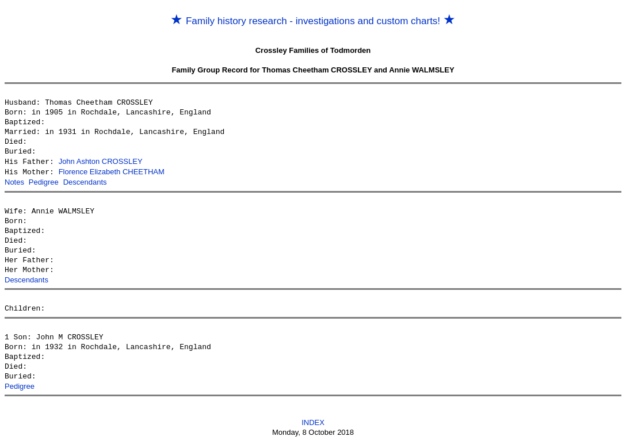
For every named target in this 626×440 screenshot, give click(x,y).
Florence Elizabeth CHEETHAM (112, 171)
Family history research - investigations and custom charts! (313, 21)
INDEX (313, 420)
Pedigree (44, 181)
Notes (14, 181)
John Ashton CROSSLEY (101, 161)
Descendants (85, 181)
